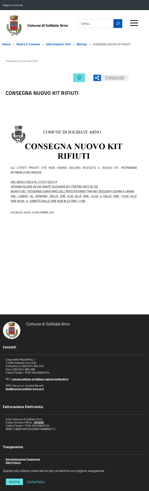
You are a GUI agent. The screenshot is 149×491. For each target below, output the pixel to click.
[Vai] (117, 23)
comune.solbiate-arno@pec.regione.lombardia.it (40, 379)
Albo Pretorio (13, 463)
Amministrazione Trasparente (23, 459)
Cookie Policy (35, 481)
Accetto (14, 482)
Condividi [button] (112, 78)
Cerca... (86, 23)
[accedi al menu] (134, 24)
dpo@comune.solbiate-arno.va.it (25, 389)
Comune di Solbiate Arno (47, 25)
